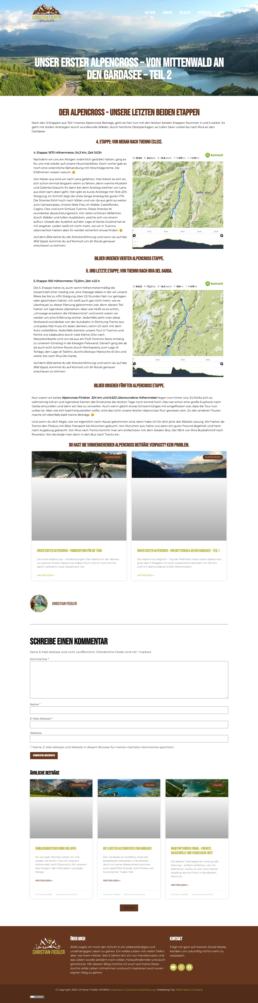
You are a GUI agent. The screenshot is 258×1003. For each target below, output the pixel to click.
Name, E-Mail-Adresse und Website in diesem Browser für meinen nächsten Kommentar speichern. (103, 747)
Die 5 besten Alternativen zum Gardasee (127, 848)
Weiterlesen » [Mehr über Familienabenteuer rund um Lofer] (44, 880)
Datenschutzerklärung (141, 989)
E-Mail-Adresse (41, 718)
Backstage (204, 13)
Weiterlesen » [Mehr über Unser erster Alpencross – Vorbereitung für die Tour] (45, 575)
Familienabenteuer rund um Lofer (55, 848)
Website (36, 733)
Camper (167, 13)
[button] (129, 908)
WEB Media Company (189, 989)
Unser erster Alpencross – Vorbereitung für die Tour (69, 551)
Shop (221, 13)
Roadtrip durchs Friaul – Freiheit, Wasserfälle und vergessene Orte (192, 850)
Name (35, 704)
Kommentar (39, 659)
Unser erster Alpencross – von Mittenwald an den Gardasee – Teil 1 (178, 551)
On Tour (150, 13)
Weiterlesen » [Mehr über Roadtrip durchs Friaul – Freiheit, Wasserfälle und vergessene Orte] (179, 885)
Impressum (118, 989)
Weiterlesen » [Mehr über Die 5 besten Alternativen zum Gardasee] (111, 880)
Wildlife (185, 13)
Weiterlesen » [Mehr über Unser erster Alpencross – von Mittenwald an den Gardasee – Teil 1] (145, 575)
